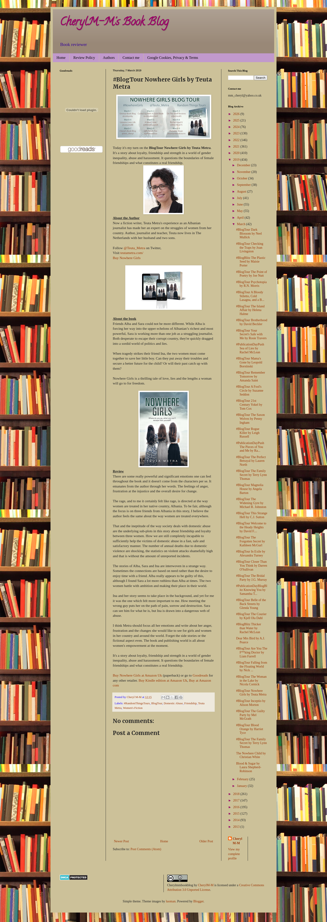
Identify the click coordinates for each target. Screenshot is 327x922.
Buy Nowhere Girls (127, 258)
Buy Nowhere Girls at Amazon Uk (137, 675)
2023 (237, 133)
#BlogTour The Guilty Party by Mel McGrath (250, 715)
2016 (237, 807)
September (244, 185)
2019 (237, 159)
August (242, 191)
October (242, 178)
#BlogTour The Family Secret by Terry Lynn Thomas (251, 475)
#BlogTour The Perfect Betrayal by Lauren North (251, 461)
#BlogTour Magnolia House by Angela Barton (249, 489)
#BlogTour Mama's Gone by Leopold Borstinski (249, 362)
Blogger (198, 901)
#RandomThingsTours (137, 703)
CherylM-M (206, 885)
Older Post (206, 841)
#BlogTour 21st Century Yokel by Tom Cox (249, 404)
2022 (237, 140)
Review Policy (84, 58)
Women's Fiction (133, 708)
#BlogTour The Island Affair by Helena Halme (250, 310)
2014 (237, 820)
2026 (237, 114)
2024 (237, 127)
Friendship (190, 703)
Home (60, 58)
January (242, 786)
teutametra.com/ (131, 253)
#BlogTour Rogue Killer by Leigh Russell (247, 432)
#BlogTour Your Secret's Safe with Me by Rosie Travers (251, 334)
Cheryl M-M (237, 841)
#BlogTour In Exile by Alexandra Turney (250, 553)
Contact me (130, 58)
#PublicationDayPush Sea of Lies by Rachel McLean (250, 348)
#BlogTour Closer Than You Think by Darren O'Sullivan (251, 565)
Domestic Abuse (173, 703)
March (241, 224)
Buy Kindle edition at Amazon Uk (163, 680)
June (240, 204)
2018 (237, 794)
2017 (237, 800)
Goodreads (200, 675)
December (244, 165)
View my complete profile (234, 854)
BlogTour (156, 703)
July (240, 198)
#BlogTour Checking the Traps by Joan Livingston (249, 247)
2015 (237, 813)
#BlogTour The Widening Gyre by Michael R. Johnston (251, 503)
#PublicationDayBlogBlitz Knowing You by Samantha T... (251, 590)
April (240, 217)
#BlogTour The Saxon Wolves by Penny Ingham (250, 418)
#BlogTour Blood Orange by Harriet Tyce (249, 729)
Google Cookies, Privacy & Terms (172, 58)
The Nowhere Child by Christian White (251, 755)
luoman (170, 901)
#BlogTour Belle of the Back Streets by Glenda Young (251, 604)
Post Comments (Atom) (146, 849)
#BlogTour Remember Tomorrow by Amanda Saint (250, 376)
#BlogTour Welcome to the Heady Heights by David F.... (251, 527)
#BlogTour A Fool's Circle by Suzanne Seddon (249, 390)
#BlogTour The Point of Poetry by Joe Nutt (251, 274)
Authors (109, 58)
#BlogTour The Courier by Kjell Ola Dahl (251, 616)
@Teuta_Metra (134, 248)
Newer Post (121, 841)
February (243, 779)
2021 (237, 146)
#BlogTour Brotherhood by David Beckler (251, 322)
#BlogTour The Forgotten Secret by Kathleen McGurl (250, 541)
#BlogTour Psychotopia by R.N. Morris (251, 284)
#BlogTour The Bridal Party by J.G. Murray (251, 577)
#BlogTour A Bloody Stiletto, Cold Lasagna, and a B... (250, 296)
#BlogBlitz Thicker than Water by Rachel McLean (248, 628)
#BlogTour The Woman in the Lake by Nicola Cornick (251, 680)
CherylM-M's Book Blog (114, 22)
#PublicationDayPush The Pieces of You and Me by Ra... (250, 447)
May (240, 211)
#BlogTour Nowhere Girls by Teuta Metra (251, 692)
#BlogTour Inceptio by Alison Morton (250, 703)
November (244, 172)
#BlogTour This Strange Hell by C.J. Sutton (251, 515)
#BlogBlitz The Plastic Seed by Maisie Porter (250, 261)
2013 (237, 826)
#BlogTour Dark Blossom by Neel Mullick (249, 233)
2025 (237, 120)
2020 (237, 153)
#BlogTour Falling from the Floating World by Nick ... (251, 666)
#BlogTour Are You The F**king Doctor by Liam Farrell (251, 652)
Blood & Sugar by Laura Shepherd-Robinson (248, 767)
